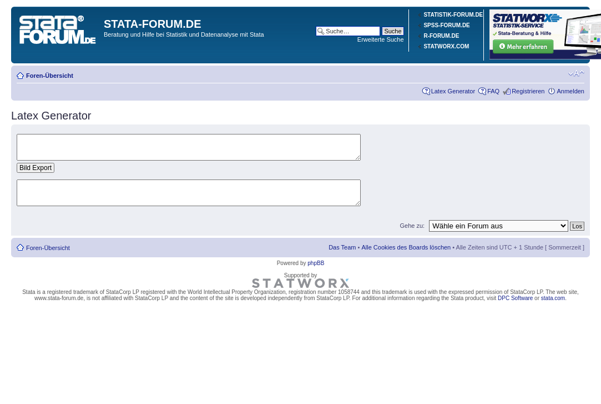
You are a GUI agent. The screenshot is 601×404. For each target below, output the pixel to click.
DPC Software (515, 298)
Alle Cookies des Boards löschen (406, 247)
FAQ (493, 91)
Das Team (342, 247)
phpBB (315, 263)
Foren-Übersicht (49, 75)
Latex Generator (453, 91)
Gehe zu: (412, 225)
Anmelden (570, 91)
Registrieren (528, 91)
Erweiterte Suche (380, 39)
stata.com (553, 298)
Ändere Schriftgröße (576, 73)
